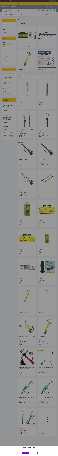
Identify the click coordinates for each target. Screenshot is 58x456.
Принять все (25, 452)
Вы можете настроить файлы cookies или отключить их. (28, 450)
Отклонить (34, 452)
